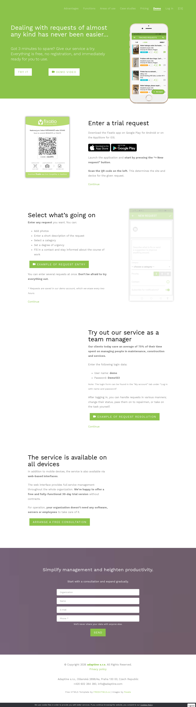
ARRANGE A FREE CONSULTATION (60, 522)
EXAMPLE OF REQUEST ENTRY (59, 264)
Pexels (127, 692)
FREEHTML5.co (101, 692)
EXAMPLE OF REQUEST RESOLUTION (124, 416)
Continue (94, 184)
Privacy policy (98, 669)
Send (98, 632)
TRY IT (23, 72)
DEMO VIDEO (64, 72)
